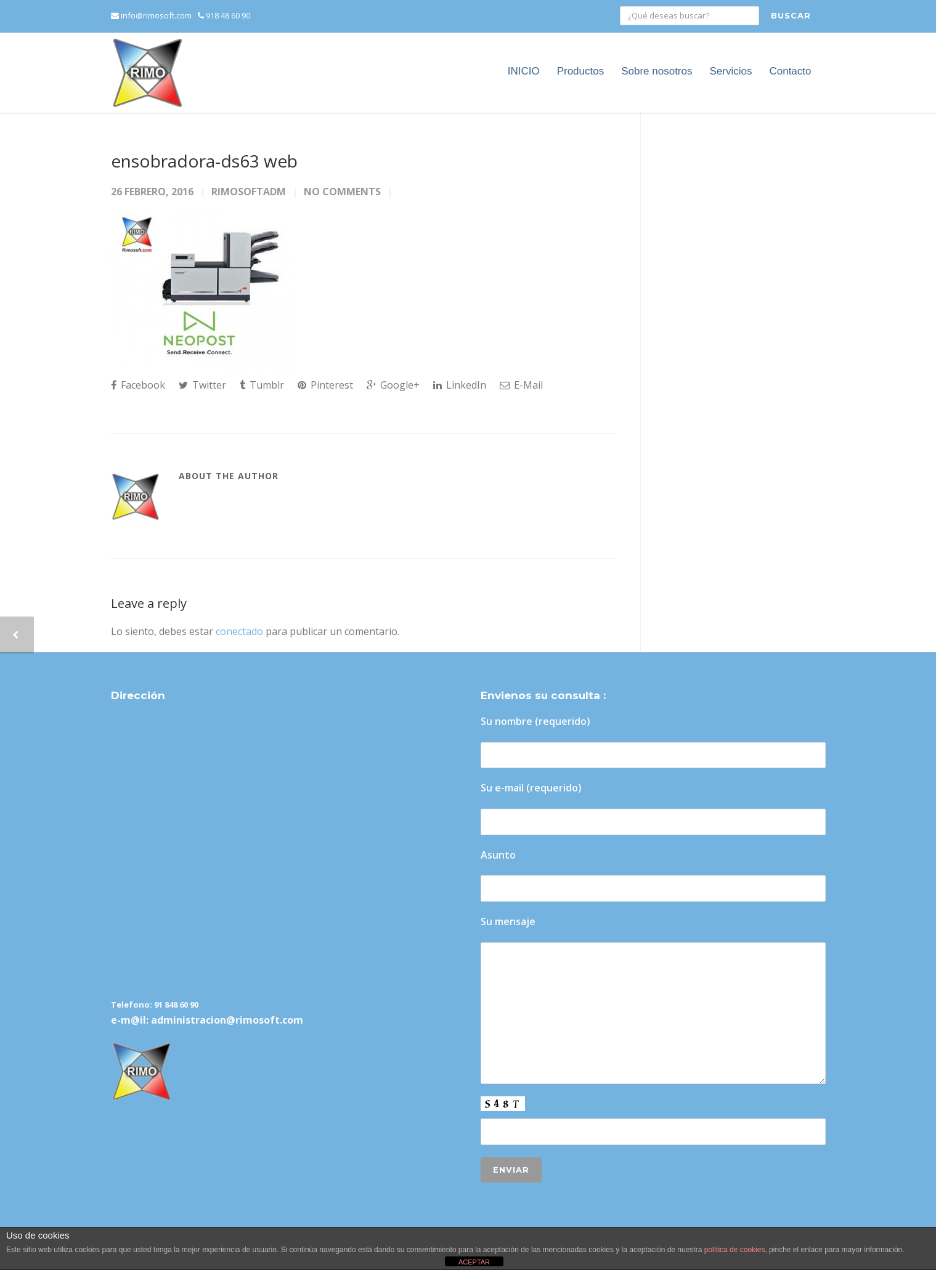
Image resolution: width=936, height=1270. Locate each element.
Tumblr (262, 385)
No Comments (342, 191)
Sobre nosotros (656, 71)
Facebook (138, 385)
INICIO (524, 71)
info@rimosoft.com (151, 15)
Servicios (730, 71)
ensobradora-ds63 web (204, 160)
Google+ (393, 385)
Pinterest (325, 385)
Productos (580, 71)
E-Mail (521, 385)
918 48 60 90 (224, 15)
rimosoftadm (248, 191)
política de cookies (734, 1249)
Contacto (790, 71)
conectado (239, 631)
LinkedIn (459, 385)
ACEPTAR (474, 1262)
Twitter (202, 385)
